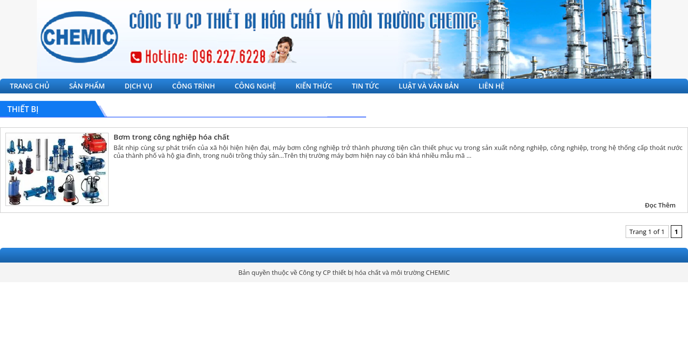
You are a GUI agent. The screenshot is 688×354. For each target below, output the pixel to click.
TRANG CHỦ (30, 85)
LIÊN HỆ (492, 85)
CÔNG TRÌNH (193, 85)
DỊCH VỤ (139, 85)
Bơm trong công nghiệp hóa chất (171, 137)
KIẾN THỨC (314, 85)
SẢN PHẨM (87, 85)
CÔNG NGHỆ (255, 85)
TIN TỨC (365, 85)
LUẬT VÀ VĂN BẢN (429, 85)
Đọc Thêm (660, 205)
